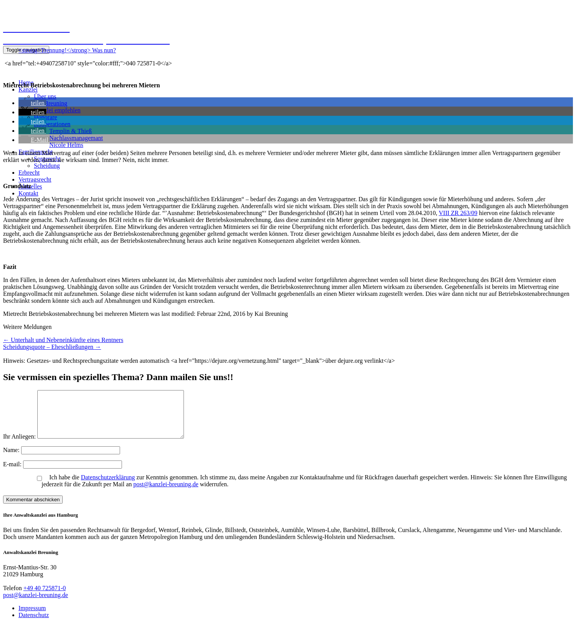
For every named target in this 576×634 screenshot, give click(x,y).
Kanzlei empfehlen (57, 110)
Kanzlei (28, 89)
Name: (12, 459)
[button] (32, 103)
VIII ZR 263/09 (458, 213)
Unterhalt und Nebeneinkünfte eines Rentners (63, 340)
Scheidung (47, 165)
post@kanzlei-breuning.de (166, 493)
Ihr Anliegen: (19, 445)
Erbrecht (29, 172)
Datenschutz (33, 624)
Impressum (32, 617)
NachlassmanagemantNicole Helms (76, 141)
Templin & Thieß (70, 131)
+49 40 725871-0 (44, 597)
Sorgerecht (47, 158)
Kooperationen (52, 124)
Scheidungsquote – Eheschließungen (52, 347)
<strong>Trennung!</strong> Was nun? (67, 50)
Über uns (45, 96)
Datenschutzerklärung (108, 486)
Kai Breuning (50, 103)
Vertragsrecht (34, 179)
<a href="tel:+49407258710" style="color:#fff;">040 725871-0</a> (87, 63)
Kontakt (28, 193)
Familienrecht (35, 151)
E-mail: (13, 473)
